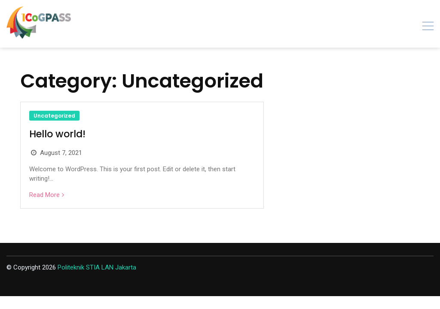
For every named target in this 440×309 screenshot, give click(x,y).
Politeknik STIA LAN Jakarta (97, 267)
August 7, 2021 (61, 153)
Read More (44, 195)
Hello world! (57, 134)
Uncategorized (54, 115)
